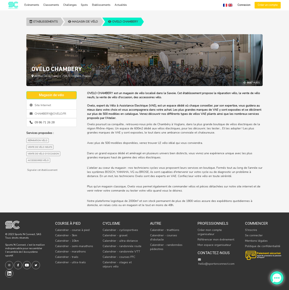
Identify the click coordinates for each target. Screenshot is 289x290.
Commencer (256, 223)
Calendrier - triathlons (164, 230)
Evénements (31, 5)
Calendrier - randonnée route (122, 246)
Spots (84, 5)
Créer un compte (268, 5)
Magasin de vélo (83, 22)
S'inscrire (251, 230)
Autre (155, 223)
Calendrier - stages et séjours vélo (117, 264)
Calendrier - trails (66, 257)
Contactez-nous (214, 253)
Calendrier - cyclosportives (120, 230)
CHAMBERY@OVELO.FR (48, 114)
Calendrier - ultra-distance (120, 241)
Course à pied (68, 223)
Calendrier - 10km (67, 241)
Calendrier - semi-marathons (74, 246)
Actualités (121, 5)
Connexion (244, 5)
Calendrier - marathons (70, 252)
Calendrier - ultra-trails (70, 262)
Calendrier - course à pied (72, 230)
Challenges (70, 5)
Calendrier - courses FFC (119, 257)
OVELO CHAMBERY (123, 22)
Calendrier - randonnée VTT (121, 252)
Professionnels (213, 223)
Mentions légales (256, 241)
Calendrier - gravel (115, 235)
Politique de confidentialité (262, 246)
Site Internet (40, 105)
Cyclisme (111, 223)
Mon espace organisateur (214, 245)
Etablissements (101, 5)
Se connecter (254, 235)
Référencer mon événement (216, 239)
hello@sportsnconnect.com (216, 262)
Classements (51, 5)
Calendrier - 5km (66, 235)
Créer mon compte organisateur (210, 232)
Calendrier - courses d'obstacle (163, 237)
